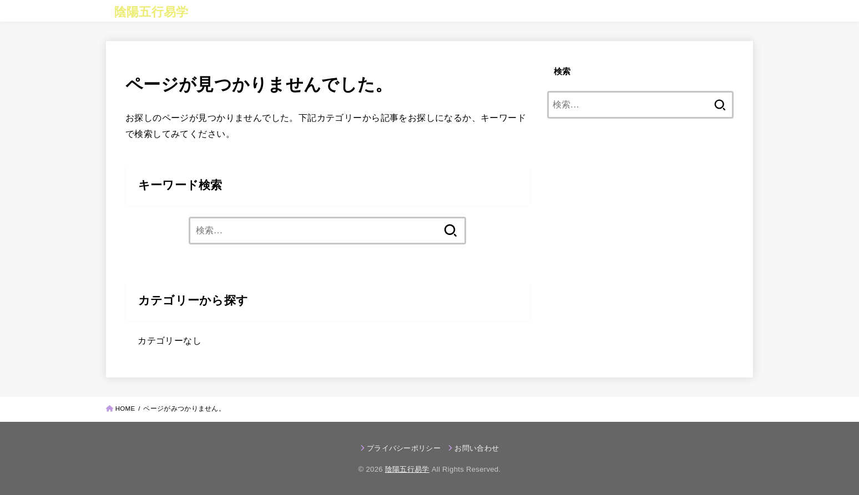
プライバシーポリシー (404, 448)
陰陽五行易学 (151, 12)
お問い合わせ (476, 448)
